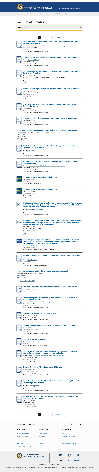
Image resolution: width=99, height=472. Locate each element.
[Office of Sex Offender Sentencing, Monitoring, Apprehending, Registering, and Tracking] (77, 461)
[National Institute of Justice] (77, 456)
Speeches (41, 443)
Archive (64, 433)
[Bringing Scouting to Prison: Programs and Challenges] (19, 372)
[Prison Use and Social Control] (19, 345)
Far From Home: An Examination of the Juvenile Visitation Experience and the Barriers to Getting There (51, 42)
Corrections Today (32, 259)
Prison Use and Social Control (34, 339)
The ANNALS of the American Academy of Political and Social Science (46, 355)
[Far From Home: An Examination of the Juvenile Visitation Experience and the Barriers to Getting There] (19, 47)
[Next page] (59, 37)
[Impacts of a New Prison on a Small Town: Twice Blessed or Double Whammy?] (19, 123)
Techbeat (30, 328)
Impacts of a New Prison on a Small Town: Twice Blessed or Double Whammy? (52, 118)
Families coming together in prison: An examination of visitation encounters (51, 57)
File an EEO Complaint (21, 440)
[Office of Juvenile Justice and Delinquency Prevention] (60, 462)
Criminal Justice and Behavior (35, 209)
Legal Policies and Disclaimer (51, 467)
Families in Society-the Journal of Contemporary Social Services (44, 302)
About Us (61, 8)
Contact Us (66, 8)
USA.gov (84, 467)
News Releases (43, 440)
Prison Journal (31, 150)
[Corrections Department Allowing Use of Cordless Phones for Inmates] (19, 331)
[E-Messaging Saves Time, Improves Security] (19, 319)
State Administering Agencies (69, 443)
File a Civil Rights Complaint (23, 433)
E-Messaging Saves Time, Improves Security (39, 313)
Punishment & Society (33, 59)
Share (82, 9)
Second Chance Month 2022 (27, 280)
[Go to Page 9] (53, 37)
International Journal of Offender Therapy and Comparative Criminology (46, 46)
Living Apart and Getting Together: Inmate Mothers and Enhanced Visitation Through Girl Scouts (51, 105)
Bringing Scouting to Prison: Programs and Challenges (43, 367)
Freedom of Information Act (74, 467)
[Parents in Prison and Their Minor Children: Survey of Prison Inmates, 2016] (19, 292)
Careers (72, 8)
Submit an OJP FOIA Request (23, 446)
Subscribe (77, 8)
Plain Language (31, 467)
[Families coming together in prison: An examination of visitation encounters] (19, 63)
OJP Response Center (67, 440)
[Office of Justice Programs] (19, 7)
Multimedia (42, 436)
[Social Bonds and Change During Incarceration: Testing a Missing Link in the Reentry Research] (19, 167)
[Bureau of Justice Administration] (60, 456)
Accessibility (8, 467)
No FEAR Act (63, 467)
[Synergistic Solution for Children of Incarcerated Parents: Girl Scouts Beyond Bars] (19, 261)
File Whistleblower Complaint (19, 467)
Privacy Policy (40, 467)
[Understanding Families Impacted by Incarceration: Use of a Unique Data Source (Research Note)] (19, 303)
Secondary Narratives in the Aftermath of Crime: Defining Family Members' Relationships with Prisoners (51, 382)
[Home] (38, 7)
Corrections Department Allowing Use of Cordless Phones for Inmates (49, 325)
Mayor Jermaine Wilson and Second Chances (40, 177)
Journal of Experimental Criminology (37, 246)
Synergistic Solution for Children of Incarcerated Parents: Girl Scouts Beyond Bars (51, 256)
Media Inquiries (43, 433)
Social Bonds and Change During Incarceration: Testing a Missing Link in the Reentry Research (51, 162)
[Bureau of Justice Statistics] (69, 457)
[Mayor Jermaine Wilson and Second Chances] (19, 179)
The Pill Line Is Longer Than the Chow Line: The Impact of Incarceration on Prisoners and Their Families (50, 147)
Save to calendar (20, 134)
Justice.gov (90, 467)
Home (17, 16)
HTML (24, 82)
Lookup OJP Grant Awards (68, 436)
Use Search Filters (23, 27)
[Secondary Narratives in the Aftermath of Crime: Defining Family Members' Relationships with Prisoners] (19, 386)
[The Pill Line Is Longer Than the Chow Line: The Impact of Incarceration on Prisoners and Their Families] (19, 151)
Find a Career (19, 443)
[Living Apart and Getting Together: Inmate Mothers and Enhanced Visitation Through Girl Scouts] (19, 110)
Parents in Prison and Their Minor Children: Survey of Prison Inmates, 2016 (51, 287)
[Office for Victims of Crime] (69, 462)
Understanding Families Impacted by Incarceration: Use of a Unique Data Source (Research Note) (50, 298)
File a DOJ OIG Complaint (22, 436)
